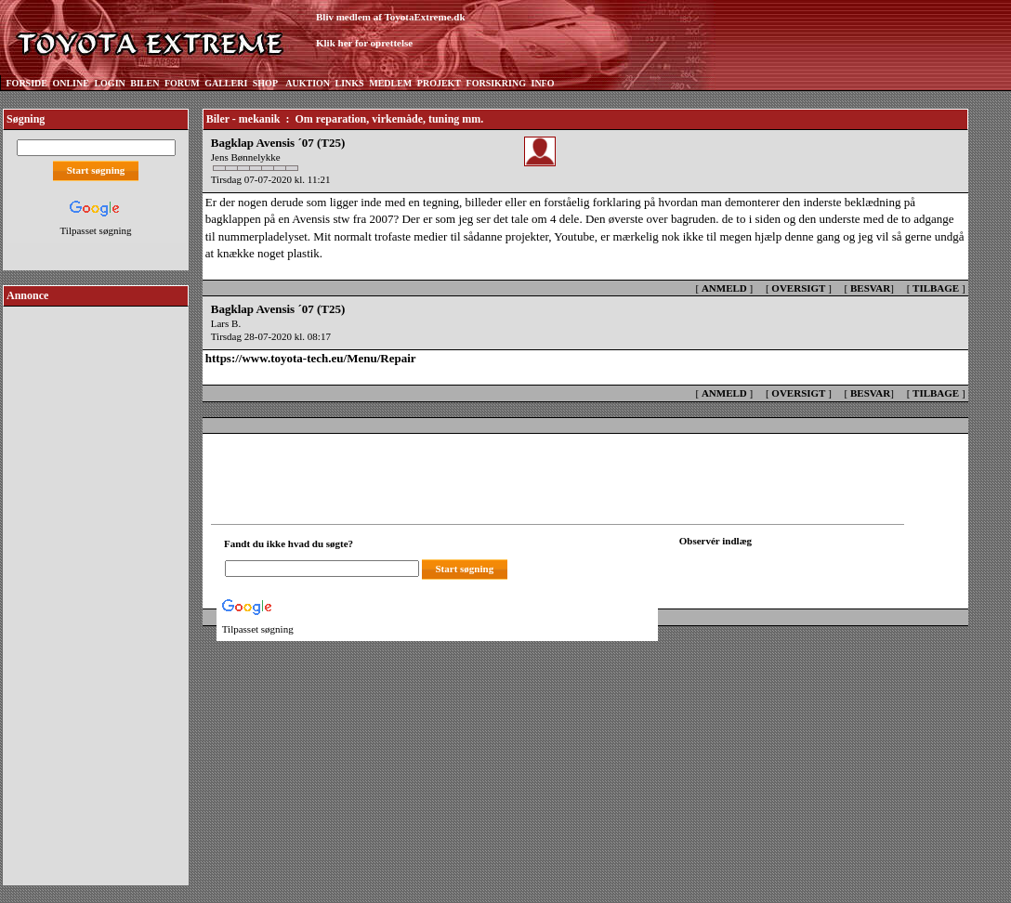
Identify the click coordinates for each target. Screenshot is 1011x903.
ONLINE (70, 83)
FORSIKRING (496, 83)
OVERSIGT (798, 288)
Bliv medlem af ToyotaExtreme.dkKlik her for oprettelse (391, 30)
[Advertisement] (95, 589)
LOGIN (109, 83)
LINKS (349, 83)
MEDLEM (390, 83)
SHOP (265, 83)
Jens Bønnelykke (246, 157)
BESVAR (870, 288)
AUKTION (307, 83)
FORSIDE (27, 83)
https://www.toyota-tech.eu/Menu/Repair (310, 358)
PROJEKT (439, 83)
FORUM (182, 83)
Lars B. (226, 323)
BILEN (144, 83)
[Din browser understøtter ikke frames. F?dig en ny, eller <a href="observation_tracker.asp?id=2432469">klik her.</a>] (763, 566)
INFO (542, 83)
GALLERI (225, 83)
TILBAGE (936, 288)
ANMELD (724, 288)
